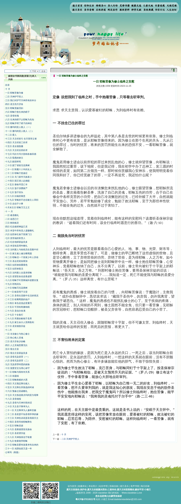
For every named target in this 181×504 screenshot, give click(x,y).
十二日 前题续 (12, 376)
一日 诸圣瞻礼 (12, 215)
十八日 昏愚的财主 (14, 158)
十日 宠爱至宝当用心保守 (17, 368)
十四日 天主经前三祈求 (16, 142)
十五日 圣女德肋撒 (14, 146)
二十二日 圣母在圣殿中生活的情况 (21, 295)
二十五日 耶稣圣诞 (14, 425)
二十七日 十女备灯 (14, 314)
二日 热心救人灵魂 (14, 337)
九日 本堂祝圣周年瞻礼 (16, 246)
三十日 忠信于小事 (14, 203)
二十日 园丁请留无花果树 (17, 165)
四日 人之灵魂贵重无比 (16, 345)
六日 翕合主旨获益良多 (16, 353)
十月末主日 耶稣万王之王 (17, 207)
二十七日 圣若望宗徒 (15, 433)
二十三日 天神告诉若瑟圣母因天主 (21, 418)
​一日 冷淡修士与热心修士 (17, 334)
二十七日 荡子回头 (14, 192)
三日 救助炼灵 (12, 223)
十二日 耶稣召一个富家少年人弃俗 (21, 257)
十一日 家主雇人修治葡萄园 (18, 253)
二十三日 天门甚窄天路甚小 (18, 177)
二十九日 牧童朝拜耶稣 (16, 441)
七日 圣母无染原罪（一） (17, 357)
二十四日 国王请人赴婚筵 (17, 180)
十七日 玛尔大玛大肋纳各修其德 (20, 154)
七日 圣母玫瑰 (12, 115)
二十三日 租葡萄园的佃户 (17, 299)
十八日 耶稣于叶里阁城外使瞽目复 (21, 280)
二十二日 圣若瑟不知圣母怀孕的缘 (21, 414)
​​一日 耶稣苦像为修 (14, 93)
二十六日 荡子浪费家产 (16, 188)
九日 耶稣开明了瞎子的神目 (18, 123)
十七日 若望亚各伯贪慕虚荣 (18, 276)
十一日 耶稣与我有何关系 (17, 372)
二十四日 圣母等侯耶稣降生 (18, 422)
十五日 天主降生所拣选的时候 (19, 387)
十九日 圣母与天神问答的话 (18, 402)
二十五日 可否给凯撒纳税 (17, 307)
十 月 (7, 89)
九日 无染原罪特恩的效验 (17, 364)
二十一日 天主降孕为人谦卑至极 (20, 410)
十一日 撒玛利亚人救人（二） (19, 131)
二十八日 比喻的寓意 (15, 196)
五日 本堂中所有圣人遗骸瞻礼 (19, 230)
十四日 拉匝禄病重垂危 (16, 265)
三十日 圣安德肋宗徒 (15, 326)
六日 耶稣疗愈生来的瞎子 (17, 112)
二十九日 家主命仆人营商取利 (19, 322)
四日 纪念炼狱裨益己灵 (16, 226)
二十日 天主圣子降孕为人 (17, 406)
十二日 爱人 (11, 135)
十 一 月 (9, 211)
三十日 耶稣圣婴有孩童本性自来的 (21, 445)
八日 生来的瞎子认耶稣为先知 (19, 119)
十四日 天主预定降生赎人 (17, 383)
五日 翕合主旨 (12, 349)
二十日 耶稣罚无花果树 (16, 288)
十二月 (8, 330)
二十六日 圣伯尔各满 (15, 311)
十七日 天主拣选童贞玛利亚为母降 (21, 395)
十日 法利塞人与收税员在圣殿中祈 (21, 249)
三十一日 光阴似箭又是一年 (18, 448)
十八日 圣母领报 (13, 399)
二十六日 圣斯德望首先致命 (18, 429)
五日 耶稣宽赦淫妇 (14, 108)
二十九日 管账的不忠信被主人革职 (21, 200)
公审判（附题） (12, 452)
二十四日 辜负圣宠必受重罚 (18, 303)
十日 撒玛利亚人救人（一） (18, 127)
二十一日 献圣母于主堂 (16, 292)
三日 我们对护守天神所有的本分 (20, 100)
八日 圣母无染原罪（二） (17, 360)
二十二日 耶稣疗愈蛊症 (16, 173)
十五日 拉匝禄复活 (14, 268)
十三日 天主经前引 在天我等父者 (21, 138)
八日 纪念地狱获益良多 (16, 242)
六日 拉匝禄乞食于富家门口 (18, 234)
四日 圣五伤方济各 (14, 104)
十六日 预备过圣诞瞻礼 (16, 391)
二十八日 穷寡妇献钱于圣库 (18, 318)
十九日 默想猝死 (13, 161)
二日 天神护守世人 (14, 96)
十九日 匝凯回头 (13, 284)
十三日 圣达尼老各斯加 (16, 261)
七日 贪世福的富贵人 (15, 238)
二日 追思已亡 (12, 219)
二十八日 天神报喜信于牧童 (18, 437)
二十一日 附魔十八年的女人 (18, 169)
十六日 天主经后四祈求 (16, 150)
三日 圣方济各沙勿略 (15, 341)
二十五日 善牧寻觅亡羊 (16, 184)
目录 (7, 85)
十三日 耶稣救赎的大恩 (16, 379)
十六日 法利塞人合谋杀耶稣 (18, 272)
